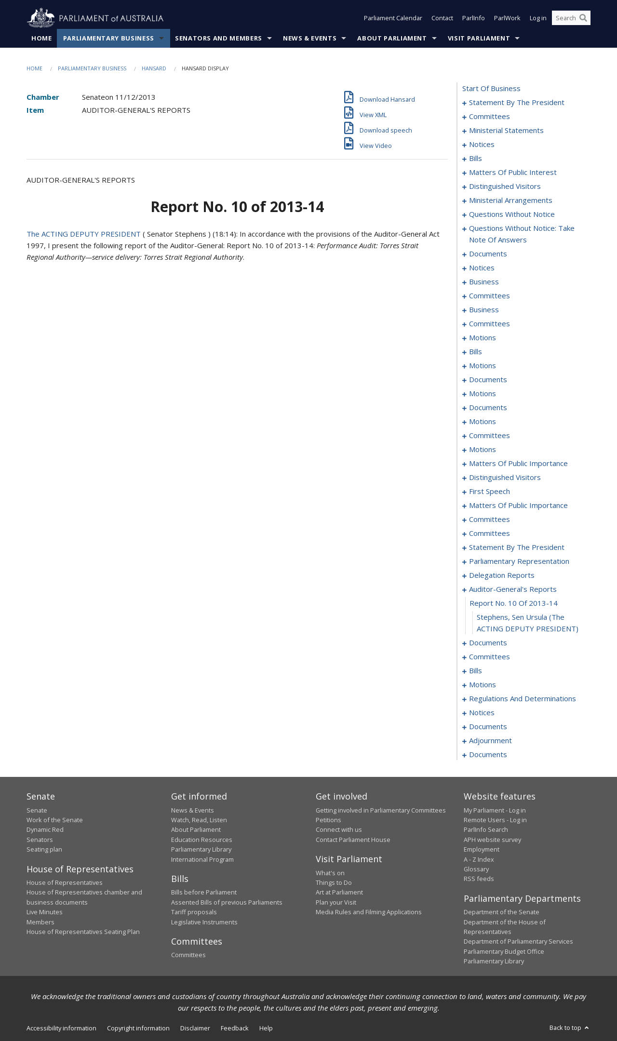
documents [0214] (488, 643)
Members (40, 922)
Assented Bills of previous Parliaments (226, 902)
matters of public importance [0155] (518, 463)
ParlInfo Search (486, 830)
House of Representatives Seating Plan (83, 931)
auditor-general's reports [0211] (513, 589)
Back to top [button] (570, 1027)
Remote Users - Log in (495, 819)
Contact (442, 18)
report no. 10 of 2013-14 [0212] (513, 603)
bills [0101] (475, 352)
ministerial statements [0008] (506, 130)
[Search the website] (571, 18)
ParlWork (507, 18)
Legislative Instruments (204, 922)
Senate (37, 810)
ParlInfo (473, 18)
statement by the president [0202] (516, 547)
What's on (330, 872)
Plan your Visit (336, 902)
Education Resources (201, 839)
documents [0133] (488, 408)
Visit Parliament (479, 38)
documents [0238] (488, 727)
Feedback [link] (235, 1028)
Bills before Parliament (204, 892)
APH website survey (492, 839)
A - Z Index (479, 859)
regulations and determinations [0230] (522, 699)
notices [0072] (482, 268)
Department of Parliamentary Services (518, 941)
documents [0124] (488, 380)
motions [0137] (482, 422)
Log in (538, 18)
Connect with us (339, 830)
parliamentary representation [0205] (519, 561)
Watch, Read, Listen (199, 819)
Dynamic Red (45, 830)
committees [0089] (489, 324)
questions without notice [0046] (512, 214)
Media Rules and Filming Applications (369, 912)
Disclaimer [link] (195, 1028)
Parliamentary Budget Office (504, 951)
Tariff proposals (194, 912)
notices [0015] (482, 144)
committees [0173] (489, 519)
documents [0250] (488, 755)
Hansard (154, 68)
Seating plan (44, 849)
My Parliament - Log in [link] (495, 810)
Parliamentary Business (108, 38)
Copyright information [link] (138, 1028)
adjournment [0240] (490, 741)
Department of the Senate (501, 912)
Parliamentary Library (201, 849)
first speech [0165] (489, 491)
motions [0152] (482, 449)
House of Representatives (65, 882)
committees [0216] (489, 657)
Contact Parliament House (353, 839)
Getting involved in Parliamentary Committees (381, 810)
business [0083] (484, 310)
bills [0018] (475, 158)
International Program (202, 859)
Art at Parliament (339, 892)
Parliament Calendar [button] (393, 18)
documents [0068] (488, 254)
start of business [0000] (491, 88)
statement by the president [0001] (516, 102)
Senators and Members (218, 38)
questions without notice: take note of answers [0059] (522, 234)
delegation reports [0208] (502, 575)
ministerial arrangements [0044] (510, 200)
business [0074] (484, 282)
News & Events (309, 38)
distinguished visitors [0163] (505, 477)
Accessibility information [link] (61, 1028)
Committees (188, 955)
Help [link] (266, 1028)
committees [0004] (489, 116)
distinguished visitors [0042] (505, 186)
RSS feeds (479, 879)
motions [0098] (482, 338)
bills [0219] (475, 671)
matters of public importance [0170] (518, 505)
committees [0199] (489, 533)
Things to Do (334, 882)
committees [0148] (489, 435)
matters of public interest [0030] (513, 172)
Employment (481, 849)
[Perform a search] (583, 18)
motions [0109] (482, 366)
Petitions (328, 819)
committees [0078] (489, 296)
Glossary (476, 869)
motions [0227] (482, 685)
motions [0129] (482, 394)
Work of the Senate (55, 819)
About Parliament (392, 38)
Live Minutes (45, 912)
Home (41, 38)
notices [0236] (482, 713)
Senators (40, 839)
